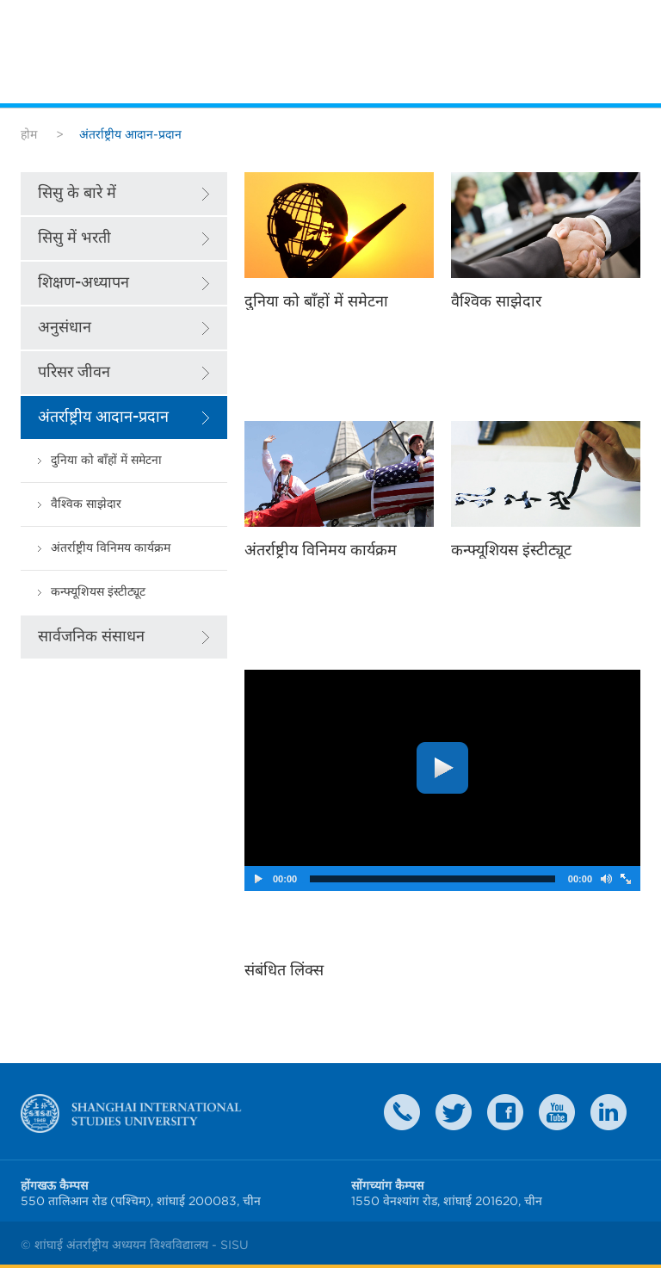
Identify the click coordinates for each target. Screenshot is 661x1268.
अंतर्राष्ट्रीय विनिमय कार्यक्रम (110, 548)
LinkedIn (608, 1112)
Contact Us (402, 1112)
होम (29, 134)
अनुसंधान (64, 327)
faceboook (505, 1112)
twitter (454, 1112)
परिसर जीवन (74, 372)
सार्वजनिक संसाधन (91, 636)
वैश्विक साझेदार (86, 504)
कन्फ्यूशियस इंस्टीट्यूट (98, 591)
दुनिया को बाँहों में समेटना (106, 460)
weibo (557, 1112)
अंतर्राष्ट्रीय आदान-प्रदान (103, 417)
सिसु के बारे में (77, 193)
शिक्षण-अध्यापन (83, 282)
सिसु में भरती (74, 238)
